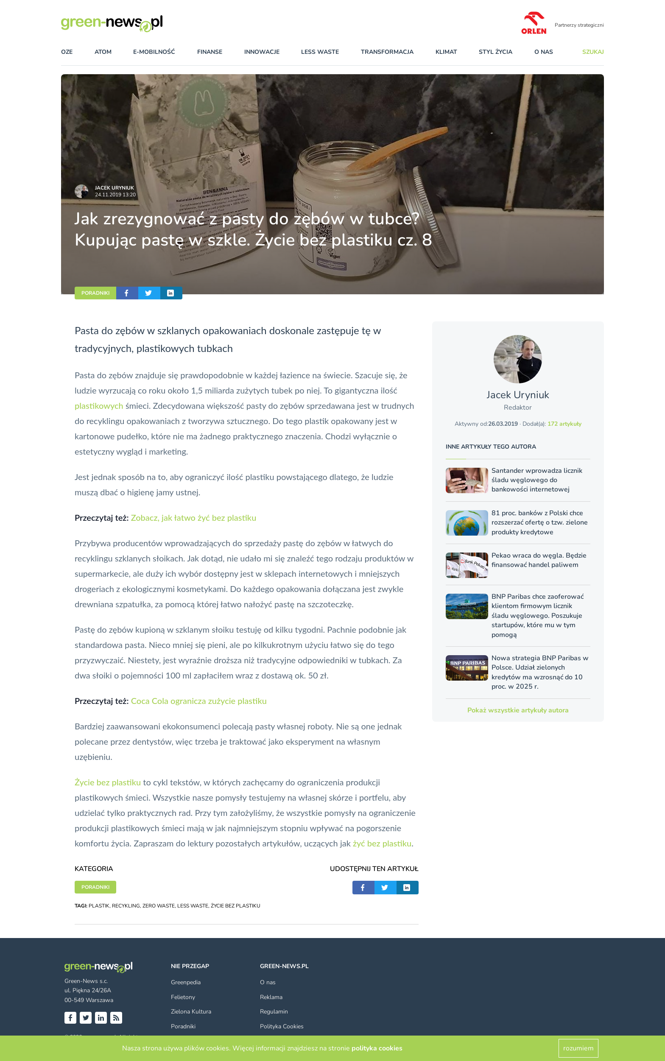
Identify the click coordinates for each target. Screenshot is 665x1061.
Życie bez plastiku (108, 782)
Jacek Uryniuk (114, 187)
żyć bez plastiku (382, 843)
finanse (209, 52)
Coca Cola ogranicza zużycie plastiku (199, 700)
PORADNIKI (95, 293)
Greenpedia (186, 982)
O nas (543, 52)
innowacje (261, 52)
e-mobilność (154, 52)
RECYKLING (126, 905)
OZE (67, 52)
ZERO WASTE (158, 905)
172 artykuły (564, 424)
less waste (320, 52)
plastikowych (99, 405)
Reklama (271, 997)
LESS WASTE (192, 905)
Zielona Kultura (191, 1012)
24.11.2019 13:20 (115, 194)
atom (103, 52)
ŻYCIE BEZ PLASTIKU (235, 905)
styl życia (495, 52)
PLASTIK (99, 905)
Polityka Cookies (282, 1026)
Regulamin (274, 1012)
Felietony (183, 997)
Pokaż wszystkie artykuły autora (518, 710)
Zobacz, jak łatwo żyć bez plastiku (194, 517)
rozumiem (578, 1048)
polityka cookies (377, 1048)
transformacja (387, 52)
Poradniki (183, 1026)
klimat (446, 52)
